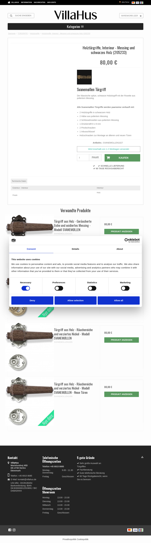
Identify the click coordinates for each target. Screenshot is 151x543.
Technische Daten (19, 181)
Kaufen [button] (116, 157)
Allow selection (75, 300)
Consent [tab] (31, 249)
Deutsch (124, 2)
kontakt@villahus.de (27, 479)
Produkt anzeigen (121, 231)
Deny (32, 300)
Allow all (118, 300)
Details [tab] (75, 249)
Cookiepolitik (82, 539)
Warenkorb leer (132, 15)
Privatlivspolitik (69, 539)
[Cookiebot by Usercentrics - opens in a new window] (127, 240)
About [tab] (119, 249)
